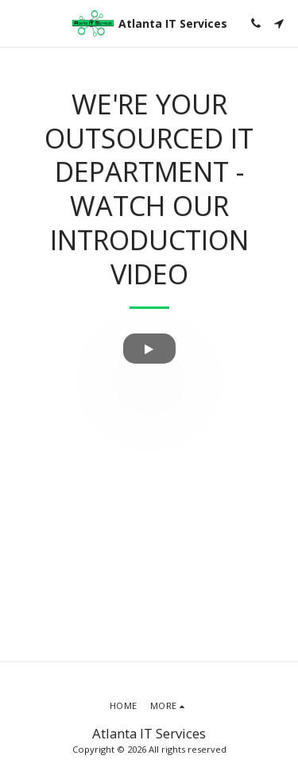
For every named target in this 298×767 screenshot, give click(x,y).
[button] (17, 22)
